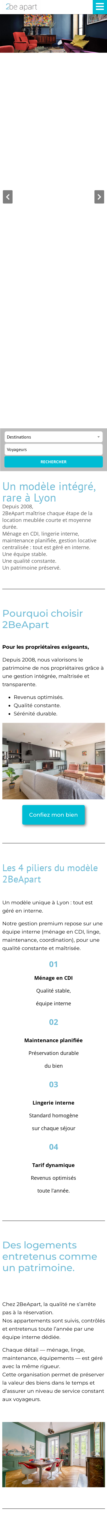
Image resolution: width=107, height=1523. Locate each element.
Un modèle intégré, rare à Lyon (48, 492)
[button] (8, 197)
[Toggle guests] (53, 449)
